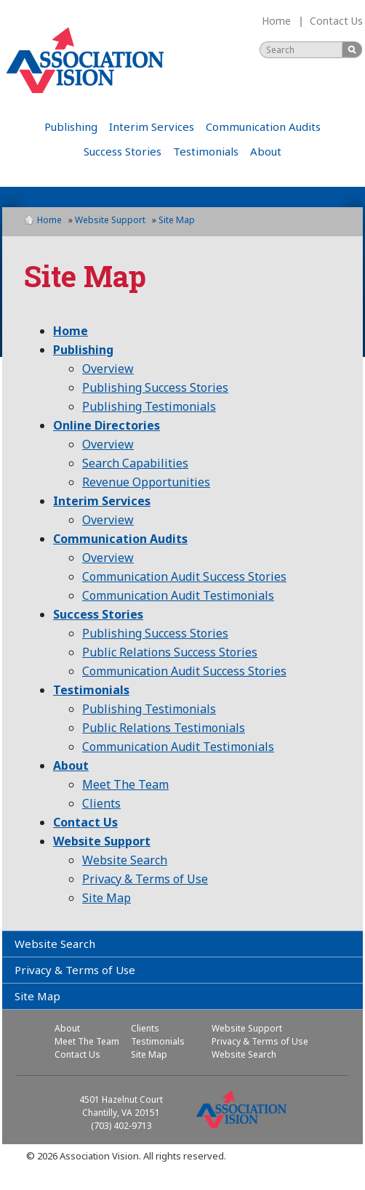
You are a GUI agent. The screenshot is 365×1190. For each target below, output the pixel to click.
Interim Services (151, 126)
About (265, 151)
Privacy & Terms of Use (145, 879)
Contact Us (336, 21)
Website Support (110, 220)
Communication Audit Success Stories (184, 576)
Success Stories (122, 151)
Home (276, 21)
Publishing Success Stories (155, 387)
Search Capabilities (135, 463)
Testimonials (205, 151)
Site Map (106, 898)
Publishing (70, 126)
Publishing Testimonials (149, 406)
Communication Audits (263, 126)
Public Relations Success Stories (169, 652)
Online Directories (106, 425)
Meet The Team (125, 784)
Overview (108, 369)
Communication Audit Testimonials (178, 595)
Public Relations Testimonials (163, 728)
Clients (101, 803)
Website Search (124, 860)
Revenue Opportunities (146, 482)
